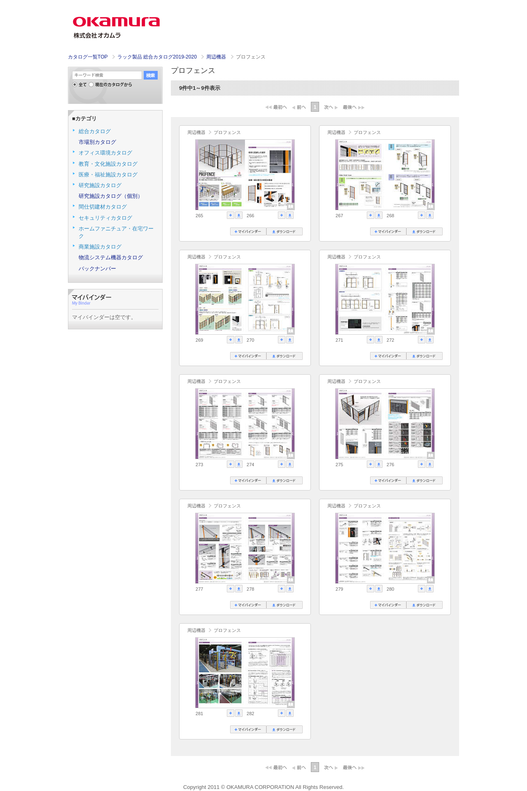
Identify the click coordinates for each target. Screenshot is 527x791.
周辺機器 (216, 57)
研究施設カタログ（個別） (111, 196)
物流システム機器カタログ (111, 257)
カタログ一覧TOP (87, 57)
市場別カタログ (97, 142)
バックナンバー (97, 268)
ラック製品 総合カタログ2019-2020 (157, 57)
